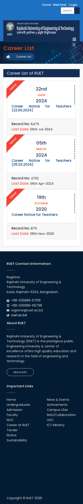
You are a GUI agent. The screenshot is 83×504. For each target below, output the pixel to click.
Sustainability (17, 440)
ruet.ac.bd (19, 315)
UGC (50, 420)
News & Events (58, 399)
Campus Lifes (57, 410)
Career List (23, 57)
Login (73, 5)
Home (46, 5)
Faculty (12, 415)
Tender (12, 430)
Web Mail (59, 5)
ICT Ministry (56, 425)
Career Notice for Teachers (35, 214)
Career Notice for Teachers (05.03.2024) (41, 162)
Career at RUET (18, 425)
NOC (10, 420)
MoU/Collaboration (61, 415)
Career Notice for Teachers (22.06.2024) (41, 108)
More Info (20, 372)
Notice (12, 435)
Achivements (57, 404)
